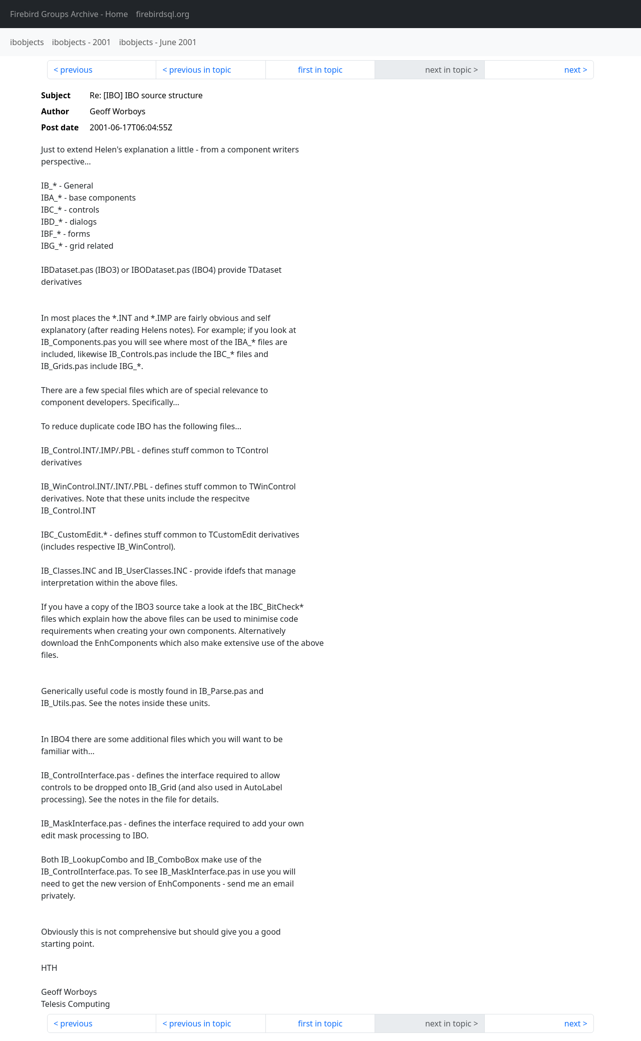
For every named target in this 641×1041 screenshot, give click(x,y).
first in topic (320, 69)
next (572, 69)
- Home (69, 14)
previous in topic (200, 69)
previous (76, 69)
